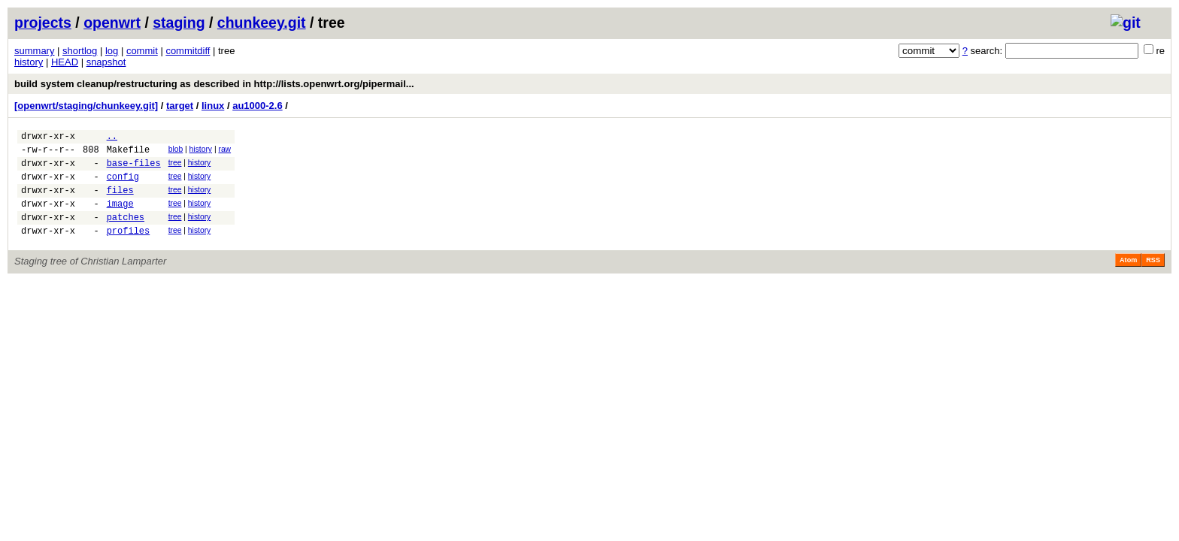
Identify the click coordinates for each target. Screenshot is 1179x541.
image (120, 216)
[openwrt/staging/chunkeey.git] (86, 105)
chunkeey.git (261, 22)
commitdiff (187, 50)
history (28, 62)
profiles (128, 248)
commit (142, 50)
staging (179, 22)
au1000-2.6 (257, 105)
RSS (1153, 278)
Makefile (128, 153)
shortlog (79, 50)
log (111, 50)
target (179, 105)
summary (34, 50)
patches (125, 232)
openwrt (112, 22)
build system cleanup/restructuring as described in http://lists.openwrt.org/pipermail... (214, 83)
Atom (1128, 278)
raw (224, 151)
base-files (134, 169)
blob (175, 151)
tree (175, 167)
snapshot (106, 62)
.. (112, 137)
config (123, 185)
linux (213, 105)
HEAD (64, 62)
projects (42, 22)
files (120, 201)
